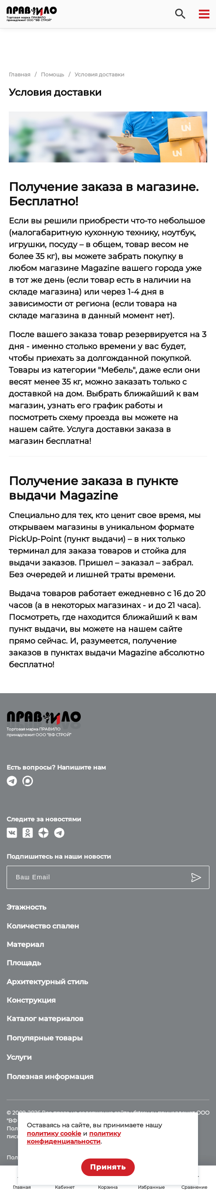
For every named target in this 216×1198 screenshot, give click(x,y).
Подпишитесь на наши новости (59, 856)
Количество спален (43, 926)
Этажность (26, 907)
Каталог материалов (45, 1019)
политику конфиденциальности (74, 1137)
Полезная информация (50, 1076)
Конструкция (31, 1000)
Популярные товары (45, 1038)
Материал (25, 944)
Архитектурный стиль (47, 982)
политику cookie (54, 1133)
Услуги (19, 1057)
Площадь (24, 963)
